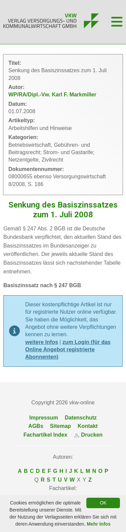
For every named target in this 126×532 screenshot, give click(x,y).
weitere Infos (41, 342)
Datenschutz (81, 417)
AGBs (35, 426)
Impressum (43, 417)
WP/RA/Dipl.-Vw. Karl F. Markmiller (52, 94)
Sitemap (60, 426)
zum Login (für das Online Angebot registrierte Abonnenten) (68, 349)
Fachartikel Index (46, 435)
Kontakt (88, 426)
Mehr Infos (99, 524)
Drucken (88, 435)
